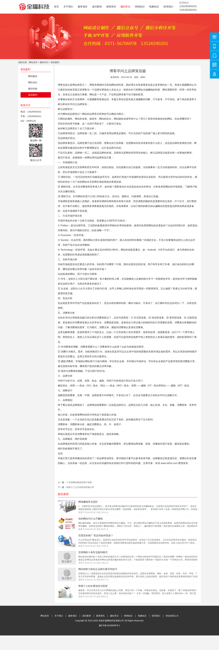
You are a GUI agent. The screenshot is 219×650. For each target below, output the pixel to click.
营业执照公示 (172, 616)
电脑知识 (154, 6)
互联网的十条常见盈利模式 (93, 552)
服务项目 (82, 6)
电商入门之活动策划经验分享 (80, 487)
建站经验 (32, 88)
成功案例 (97, 6)
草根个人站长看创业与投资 (93, 586)
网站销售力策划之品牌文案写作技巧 (97, 569)
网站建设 (32, 76)
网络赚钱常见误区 (88, 502)
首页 (56, 6)
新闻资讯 (111, 6)
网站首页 (33, 62)
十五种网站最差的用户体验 (79, 482)
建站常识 (125, 6)
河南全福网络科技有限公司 (111, 620)
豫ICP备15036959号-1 (109, 625)
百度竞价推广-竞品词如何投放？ (95, 535)
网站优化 (32, 82)
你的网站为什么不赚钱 (90, 518)
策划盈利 (55, 62)
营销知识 (140, 6)
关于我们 (68, 6)
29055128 (31, 121)
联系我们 (168, 6)
